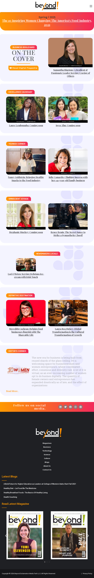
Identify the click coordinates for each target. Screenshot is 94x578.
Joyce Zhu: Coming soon (68, 125)
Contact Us (47, 470)
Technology (47, 451)
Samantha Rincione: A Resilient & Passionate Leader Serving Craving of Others (70, 73)
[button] (47, 390)
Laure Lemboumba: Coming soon (26, 125)
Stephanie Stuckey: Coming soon (26, 232)
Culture (47, 458)
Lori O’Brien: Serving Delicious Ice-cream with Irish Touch (26, 276)
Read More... (12, 391)
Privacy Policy (87, 573)
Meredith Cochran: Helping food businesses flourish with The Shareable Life (26, 331)
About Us (47, 466)
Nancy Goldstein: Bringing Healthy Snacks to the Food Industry (26, 179)
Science (47, 455)
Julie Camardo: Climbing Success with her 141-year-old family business (68, 179)
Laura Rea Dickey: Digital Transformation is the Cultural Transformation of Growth (68, 331)
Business (47, 447)
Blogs (47, 462)
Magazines (47, 443)
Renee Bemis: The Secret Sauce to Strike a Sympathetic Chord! (68, 234)
